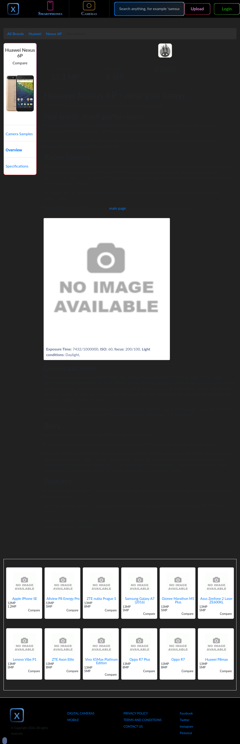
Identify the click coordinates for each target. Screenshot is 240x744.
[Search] (149, 8)
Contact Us (133, 726)
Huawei (35, 33)
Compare (20, 63)
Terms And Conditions (142, 720)
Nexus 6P (54, 33)
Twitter (184, 720)
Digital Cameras (80, 713)
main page (117, 208)
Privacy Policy (136, 713)
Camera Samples (19, 133)
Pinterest (186, 733)
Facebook (186, 713)
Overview (14, 150)
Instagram (186, 726)
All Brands (15, 33)
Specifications (17, 166)
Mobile (73, 720)
